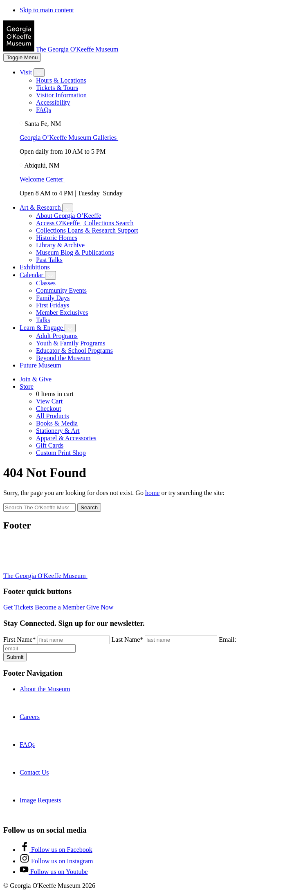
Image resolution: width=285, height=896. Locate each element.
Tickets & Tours (57, 87)
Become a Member (60, 607)
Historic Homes (56, 237)
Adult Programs (57, 335)
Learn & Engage (42, 327)
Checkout (48, 408)
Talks (43, 319)
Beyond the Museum (63, 357)
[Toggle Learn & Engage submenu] (70, 328)
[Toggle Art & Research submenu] (67, 208)
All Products (52, 415)
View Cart (49, 401)
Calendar (32, 274)
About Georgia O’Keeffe (68, 215)
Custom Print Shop (61, 452)
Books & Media (57, 423)
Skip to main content (47, 10)
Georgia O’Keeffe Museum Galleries (72, 137)
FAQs (43, 109)
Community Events (61, 290)
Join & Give (36, 379)
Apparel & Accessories (66, 438)
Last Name (128, 639)
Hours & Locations (61, 80)
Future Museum (40, 365)
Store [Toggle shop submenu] (27, 386)
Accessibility (53, 102)
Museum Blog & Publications (75, 252)
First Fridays (52, 305)
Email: (227, 639)
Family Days (53, 297)
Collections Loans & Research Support (87, 230)
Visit (27, 72)
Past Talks (49, 259)
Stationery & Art (58, 430)
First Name (19, 639)
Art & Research (41, 207)
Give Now (99, 607)
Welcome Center (46, 179)
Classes (46, 283)
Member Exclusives (62, 312)
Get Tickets (18, 607)
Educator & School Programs (74, 350)
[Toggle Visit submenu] (39, 72)
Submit (15, 657)
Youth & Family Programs (70, 343)
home (152, 492)
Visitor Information (61, 95)
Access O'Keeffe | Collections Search (85, 223)
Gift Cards (49, 445)
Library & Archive (60, 245)
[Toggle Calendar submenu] (50, 275)
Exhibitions (35, 267)
